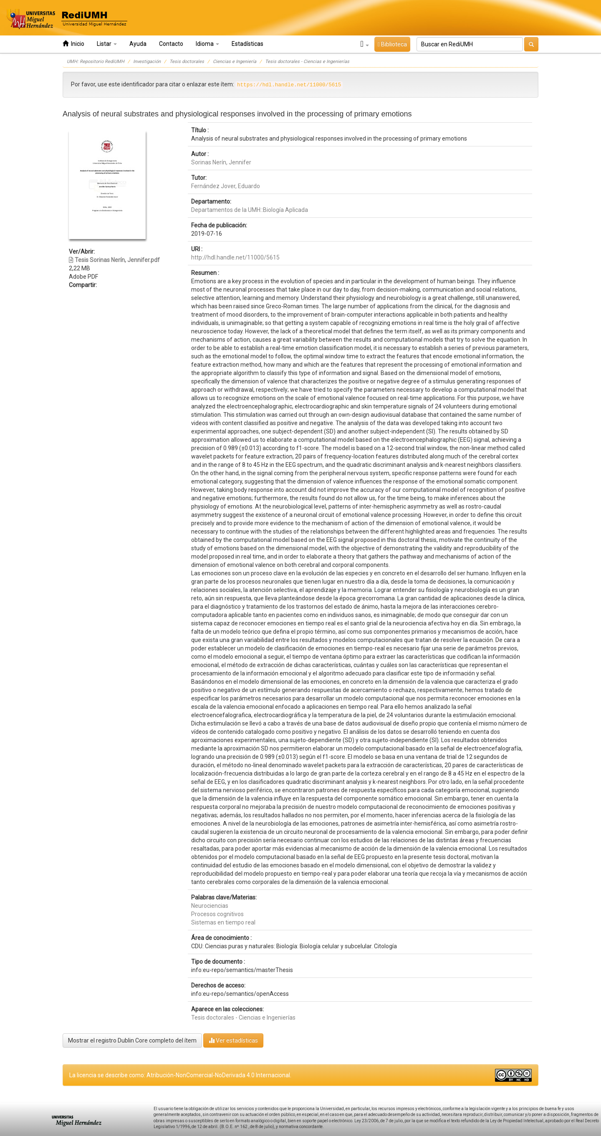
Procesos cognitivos (217, 914)
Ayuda (137, 43)
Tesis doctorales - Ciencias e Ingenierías (307, 61)
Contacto (171, 43)
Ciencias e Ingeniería (234, 61)
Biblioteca (392, 44)
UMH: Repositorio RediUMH (95, 61)
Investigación (147, 61)
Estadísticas (247, 43)
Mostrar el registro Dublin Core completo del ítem (132, 1040)
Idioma (207, 43)
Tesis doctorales (186, 61)
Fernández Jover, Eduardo (225, 186)
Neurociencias (209, 905)
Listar (107, 43)
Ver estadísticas (233, 1040)
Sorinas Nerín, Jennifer (221, 162)
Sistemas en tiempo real (223, 922)
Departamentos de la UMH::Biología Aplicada (249, 210)
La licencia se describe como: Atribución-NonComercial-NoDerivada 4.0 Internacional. (180, 1075)
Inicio (73, 43)
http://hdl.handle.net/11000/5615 (235, 257)
